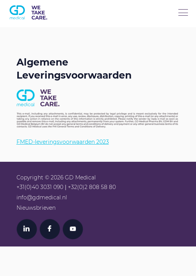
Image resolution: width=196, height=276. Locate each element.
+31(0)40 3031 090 (39, 187)
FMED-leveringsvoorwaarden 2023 (62, 141)
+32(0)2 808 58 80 (92, 187)
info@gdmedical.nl (41, 197)
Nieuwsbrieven (36, 207)
